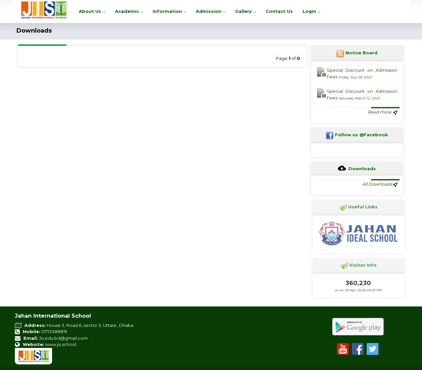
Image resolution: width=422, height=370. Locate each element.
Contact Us (279, 11)
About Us (92, 11)
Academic (129, 11)
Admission (210, 11)
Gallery (245, 11)
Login (311, 11)
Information (169, 11)
